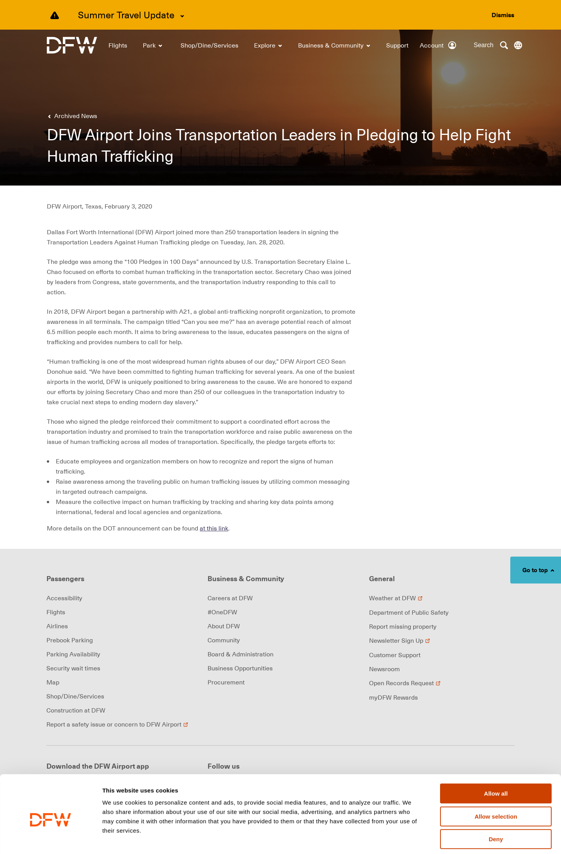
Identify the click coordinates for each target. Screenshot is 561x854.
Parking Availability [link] (73, 654)
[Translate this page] (518, 45)
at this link (214, 528)
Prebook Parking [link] (69, 640)
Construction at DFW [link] (75, 710)
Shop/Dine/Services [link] (75, 696)
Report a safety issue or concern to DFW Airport (117, 724)
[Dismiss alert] (503, 15)
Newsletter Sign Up (399, 640)
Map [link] (52, 682)
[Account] (438, 45)
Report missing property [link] (403, 626)
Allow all (496, 758)
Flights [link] (55, 612)
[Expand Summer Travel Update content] (182, 16)
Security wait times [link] (73, 668)
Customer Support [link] (395, 655)
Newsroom (384, 669)
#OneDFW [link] (222, 612)
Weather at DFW (396, 598)
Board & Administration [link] (240, 654)
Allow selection (495, 781)
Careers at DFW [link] (230, 598)
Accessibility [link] (64, 598)
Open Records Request (405, 683)
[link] (72, 45)
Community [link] (224, 640)
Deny (496, 804)
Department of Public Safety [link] (409, 612)
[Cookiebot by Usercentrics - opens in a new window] (50, 839)
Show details (409, 839)
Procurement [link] (226, 682)
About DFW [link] (224, 626)
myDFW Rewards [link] (393, 697)
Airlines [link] (57, 626)
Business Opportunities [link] (240, 668)
